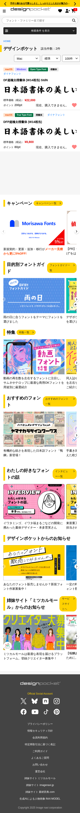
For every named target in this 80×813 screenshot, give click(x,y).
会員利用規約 (40, 737)
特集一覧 (24, 332)
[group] (34, 233)
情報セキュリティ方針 (40, 730)
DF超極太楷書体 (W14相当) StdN (25, 80)
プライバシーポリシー (40, 723)
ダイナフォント (12, 73)
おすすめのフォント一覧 (56, 401)
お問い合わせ (40, 764)
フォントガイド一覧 (60, 268)
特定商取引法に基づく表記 (40, 744)
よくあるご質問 (40, 757)
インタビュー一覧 (61, 474)
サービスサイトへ (66, 603)
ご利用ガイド (40, 751)
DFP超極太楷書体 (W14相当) (22, 122)
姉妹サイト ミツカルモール (40, 778)
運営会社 (40, 771)
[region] (40, 89)
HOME (7, 41)
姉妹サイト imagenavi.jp (40, 785)
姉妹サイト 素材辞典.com (40, 791)
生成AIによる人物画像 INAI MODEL (40, 798)
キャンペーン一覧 (46, 203)
